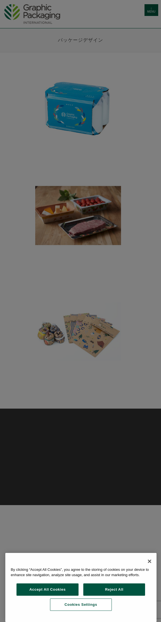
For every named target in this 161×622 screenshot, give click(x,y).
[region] (81, 587)
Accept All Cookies (47, 589)
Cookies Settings (81, 604)
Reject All (114, 589)
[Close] (149, 561)
